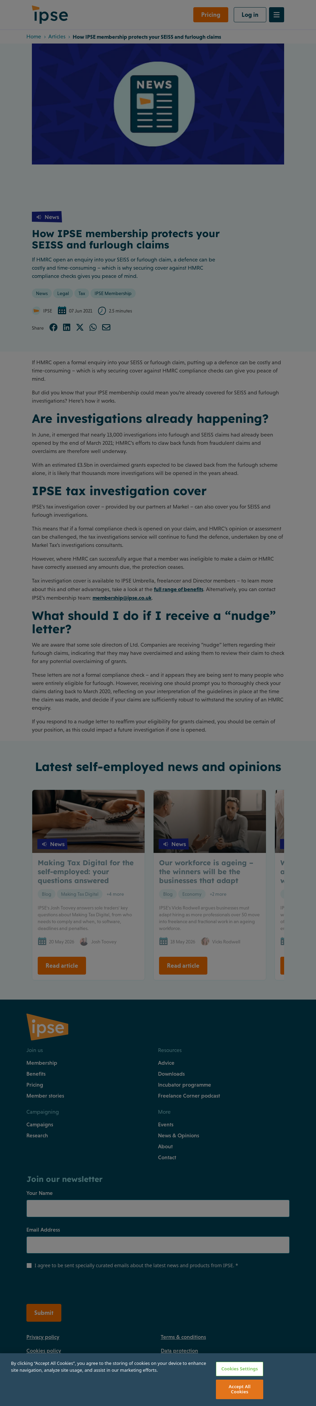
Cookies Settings (239, 1369)
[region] (158, 1379)
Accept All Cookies (240, 1389)
